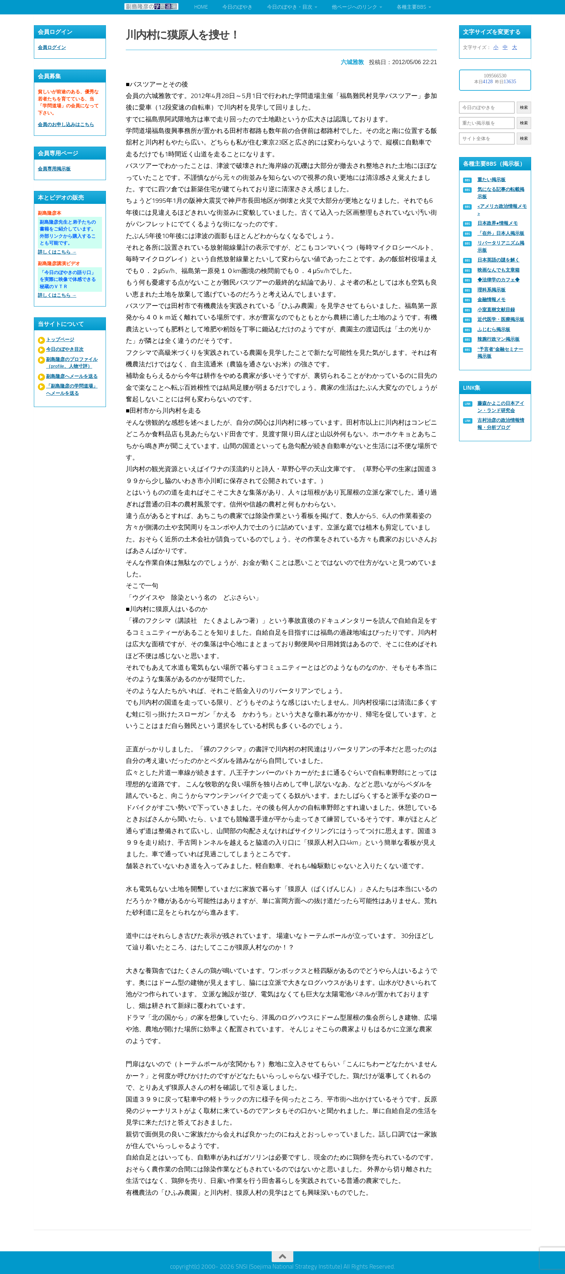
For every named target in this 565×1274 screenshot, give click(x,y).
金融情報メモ (491, 299)
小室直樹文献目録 (496, 309)
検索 (524, 107)
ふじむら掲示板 (493, 329)
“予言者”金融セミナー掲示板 (500, 353)
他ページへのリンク (354, 7)
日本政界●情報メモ (497, 223)
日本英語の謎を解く (498, 260)
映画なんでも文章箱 (498, 270)
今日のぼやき (237, 7)
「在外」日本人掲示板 (500, 233)
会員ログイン (52, 47)
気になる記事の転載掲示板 (500, 193)
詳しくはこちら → (57, 252)
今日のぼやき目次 (65, 349)
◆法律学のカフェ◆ (498, 279)
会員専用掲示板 (54, 168)
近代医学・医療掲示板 (500, 319)
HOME (201, 7)
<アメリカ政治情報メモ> (502, 210)
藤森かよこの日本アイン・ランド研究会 (500, 407)
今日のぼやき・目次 (289, 7)
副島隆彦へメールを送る (72, 376)
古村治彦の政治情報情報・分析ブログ (500, 423)
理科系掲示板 (491, 289)
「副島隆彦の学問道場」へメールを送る (72, 389)
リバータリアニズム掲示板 (500, 246)
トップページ (60, 339)
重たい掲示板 (491, 179)
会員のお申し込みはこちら (66, 124)
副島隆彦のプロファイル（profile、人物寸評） (72, 363)
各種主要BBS (411, 7)
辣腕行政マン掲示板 (498, 339)
